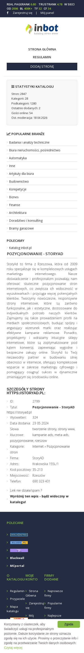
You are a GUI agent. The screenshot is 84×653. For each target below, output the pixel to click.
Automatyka (18, 158)
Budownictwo (19, 181)
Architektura (17, 213)
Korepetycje (17, 189)
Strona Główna (42, 49)
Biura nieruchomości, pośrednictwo (34, 150)
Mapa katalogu (13, 609)
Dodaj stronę (42, 66)
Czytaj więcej (13, 647)
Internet (38, 446)
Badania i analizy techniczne (29, 142)
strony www (66, 429)
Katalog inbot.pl (20, 248)
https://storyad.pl (19, 412)
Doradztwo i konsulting (26, 220)
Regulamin (42, 57)
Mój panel (45, 13)
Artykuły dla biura (21, 173)
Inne (12, 166)
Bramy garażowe (21, 228)
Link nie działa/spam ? (26, 490)
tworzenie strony (44, 429)
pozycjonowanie (21, 440)
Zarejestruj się (22, 13)
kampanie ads (42, 435)
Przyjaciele (17, 599)
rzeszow (41, 440)
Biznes (14, 197)
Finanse (14, 205)
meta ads (62, 435)
